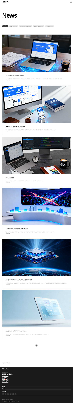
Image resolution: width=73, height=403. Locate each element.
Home (4, 363)
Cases (3, 387)
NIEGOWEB (5, 368)
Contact (4, 391)
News (8, 363)
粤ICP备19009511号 (15, 401)
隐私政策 (7, 399)
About (3, 388)
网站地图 (11, 399)
